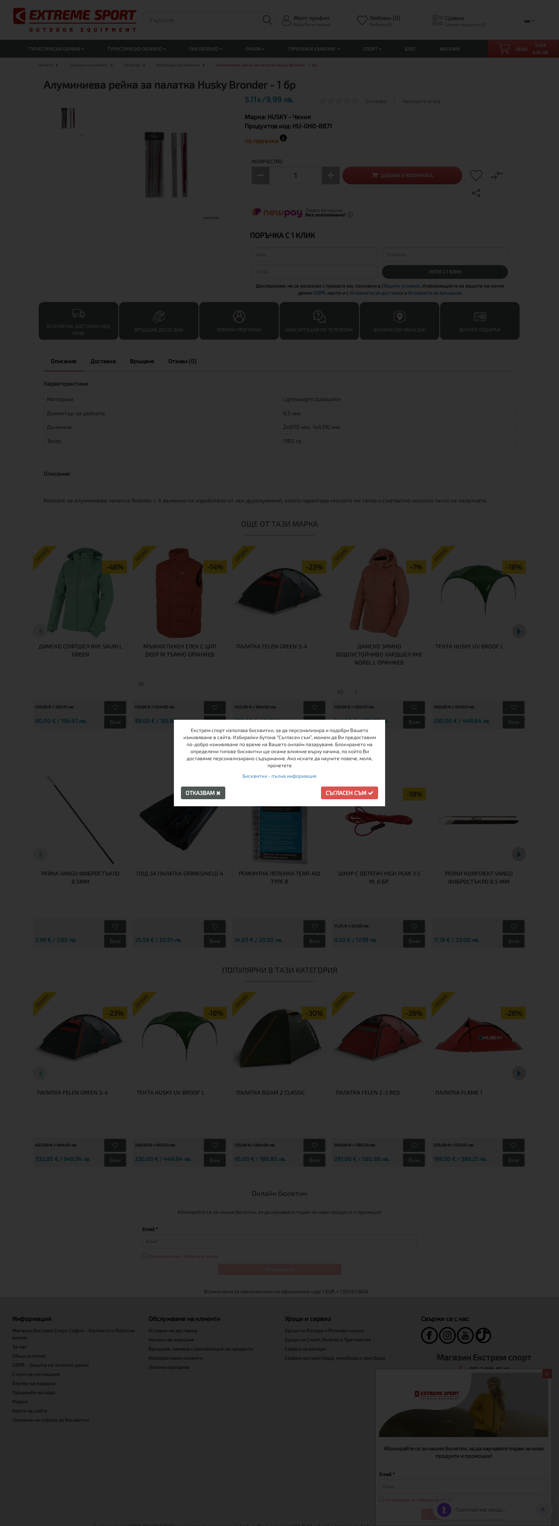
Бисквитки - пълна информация (279, 776)
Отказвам (203, 792)
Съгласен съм (349, 792)
